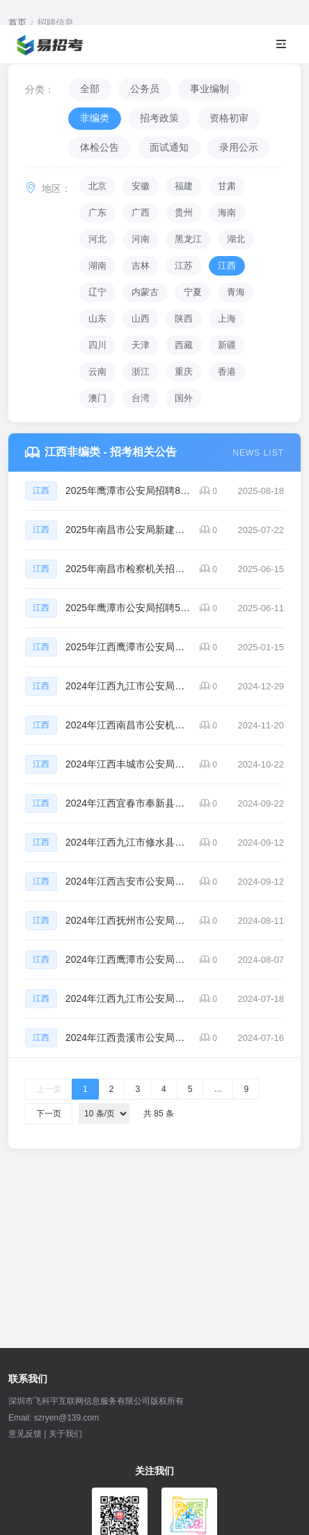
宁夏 (193, 292)
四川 (97, 345)
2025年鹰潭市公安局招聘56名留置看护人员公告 (128, 607)
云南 (97, 371)
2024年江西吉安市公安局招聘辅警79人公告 (128, 881)
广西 (141, 212)
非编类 (94, 117)
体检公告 (99, 147)
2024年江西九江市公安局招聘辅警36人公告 (128, 998)
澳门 (97, 398)
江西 (227, 265)
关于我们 (65, 1434)
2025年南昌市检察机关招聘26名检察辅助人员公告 (128, 568)
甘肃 (227, 186)
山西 (141, 318)
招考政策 (159, 117)
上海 (227, 318)
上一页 (48, 1089)
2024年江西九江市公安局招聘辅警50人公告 (128, 685)
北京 (97, 186)
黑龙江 (188, 239)
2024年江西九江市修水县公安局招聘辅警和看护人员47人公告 (128, 842)
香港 (227, 371)
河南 (141, 239)
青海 (236, 292)
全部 (90, 88)
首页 (17, 22)
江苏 (184, 265)
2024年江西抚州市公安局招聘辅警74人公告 (128, 920)
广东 (97, 212)
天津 (141, 345)
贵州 (184, 212)
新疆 (227, 345)
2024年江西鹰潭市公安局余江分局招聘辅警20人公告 (128, 959)
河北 (97, 239)
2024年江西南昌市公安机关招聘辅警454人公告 (128, 725)
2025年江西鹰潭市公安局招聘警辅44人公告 (128, 646)
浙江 (141, 371)
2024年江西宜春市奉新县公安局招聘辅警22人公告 (128, 803)
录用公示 (238, 147)
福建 (184, 186)
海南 (227, 212)
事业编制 (209, 88)
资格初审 (228, 117)
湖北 (236, 239)
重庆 (184, 371)
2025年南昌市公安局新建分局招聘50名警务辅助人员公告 (128, 529)
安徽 (141, 186)
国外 (184, 398)
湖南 (97, 265)
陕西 (184, 318)
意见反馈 (25, 1434)
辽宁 (97, 292)
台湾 (141, 398)
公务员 (144, 88)
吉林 (141, 265)
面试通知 (169, 147)
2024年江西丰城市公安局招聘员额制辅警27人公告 (128, 764)
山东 (97, 318)
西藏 (184, 345)
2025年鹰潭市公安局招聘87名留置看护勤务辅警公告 (128, 490)
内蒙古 (145, 292)
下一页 (48, 1113)
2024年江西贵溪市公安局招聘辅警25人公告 (128, 1037)
